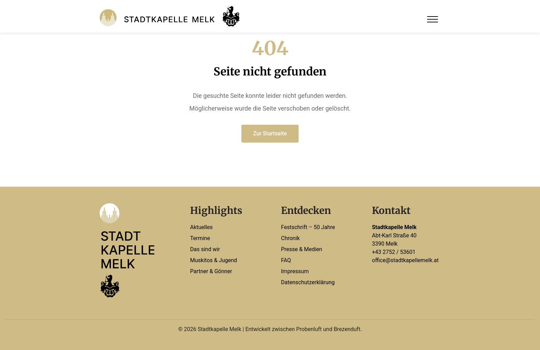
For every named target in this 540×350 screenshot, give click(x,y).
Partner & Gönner (211, 271)
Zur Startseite (270, 133)
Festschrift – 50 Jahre (308, 227)
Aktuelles (201, 227)
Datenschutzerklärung (308, 282)
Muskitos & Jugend (213, 260)
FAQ (286, 260)
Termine (200, 238)
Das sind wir (205, 249)
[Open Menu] (432, 19)
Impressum (295, 271)
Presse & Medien (301, 249)
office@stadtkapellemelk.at (405, 260)
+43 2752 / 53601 (394, 252)
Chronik (290, 238)
